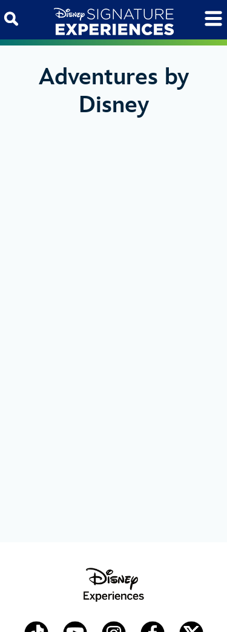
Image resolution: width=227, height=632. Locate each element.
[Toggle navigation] (213, 18)
